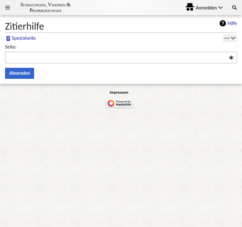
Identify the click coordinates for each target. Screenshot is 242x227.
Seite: (10, 47)
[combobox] (121, 57)
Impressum (119, 92)
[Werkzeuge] (230, 38)
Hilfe (232, 23)
